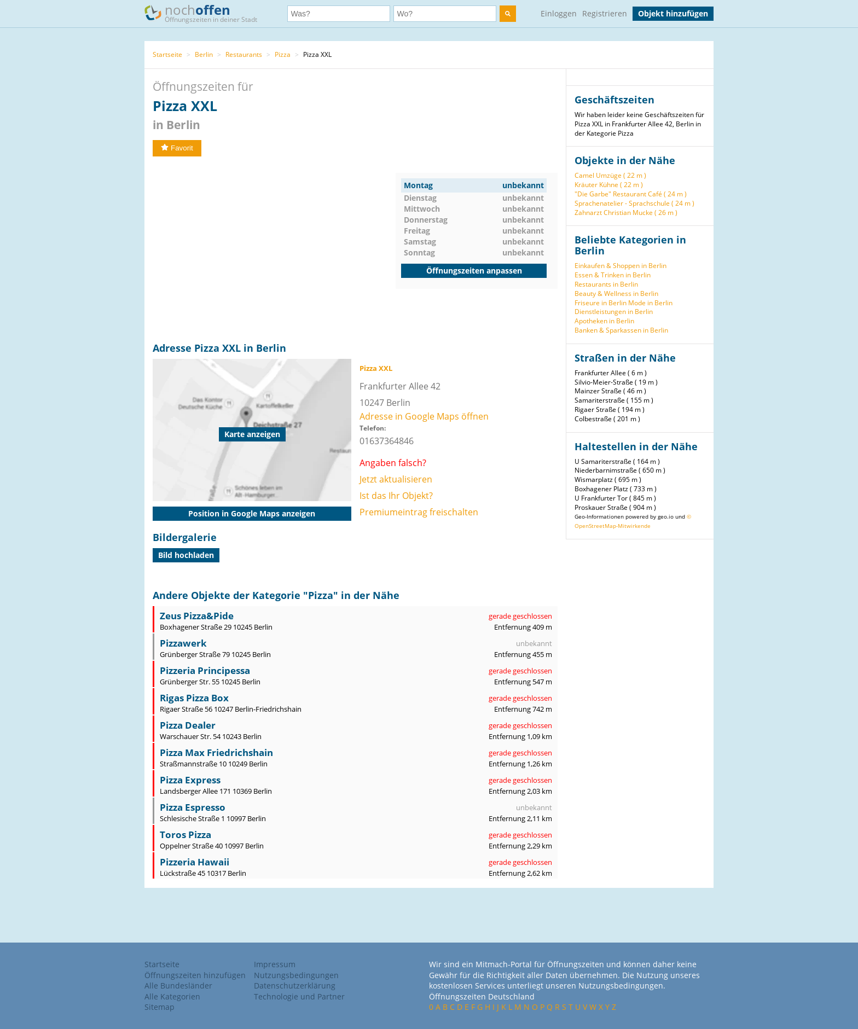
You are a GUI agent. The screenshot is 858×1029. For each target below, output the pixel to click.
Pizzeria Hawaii (194, 862)
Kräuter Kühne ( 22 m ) (609, 184)
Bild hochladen (186, 555)
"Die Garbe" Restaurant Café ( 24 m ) (631, 194)
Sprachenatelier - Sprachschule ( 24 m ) (634, 203)
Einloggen (559, 13)
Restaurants (243, 54)
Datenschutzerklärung (294, 985)
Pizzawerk (183, 643)
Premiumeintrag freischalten (419, 512)
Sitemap (159, 1007)
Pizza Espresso (192, 807)
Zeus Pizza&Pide (197, 615)
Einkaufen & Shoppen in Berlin (620, 265)
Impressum (274, 964)
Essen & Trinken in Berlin (613, 275)
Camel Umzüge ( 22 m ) (610, 175)
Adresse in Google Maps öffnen (424, 416)
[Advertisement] (274, 249)
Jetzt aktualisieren (396, 479)
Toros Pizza (185, 834)
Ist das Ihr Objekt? (396, 496)
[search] (508, 13)
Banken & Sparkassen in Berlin (621, 330)
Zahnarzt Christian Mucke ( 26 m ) (626, 212)
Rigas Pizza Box (194, 697)
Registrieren (604, 13)
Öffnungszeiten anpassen (474, 270)
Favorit (177, 148)
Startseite (167, 54)
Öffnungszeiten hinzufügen (195, 975)
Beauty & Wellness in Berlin (616, 293)
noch (206, 13)
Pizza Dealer (188, 725)
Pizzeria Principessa (205, 670)
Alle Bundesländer (178, 985)
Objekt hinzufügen (673, 13)
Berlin (204, 54)
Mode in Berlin (650, 302)
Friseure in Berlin (601, 302)
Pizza (283, 54)
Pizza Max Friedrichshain (216, 752)
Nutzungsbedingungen (296, 975)
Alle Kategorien (172, 996)
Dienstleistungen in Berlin (614, 311)
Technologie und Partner (299, 996)
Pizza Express (190, 780)
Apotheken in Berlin (604, 320)
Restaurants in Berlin (606, 284)
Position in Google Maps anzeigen (251, 513)
